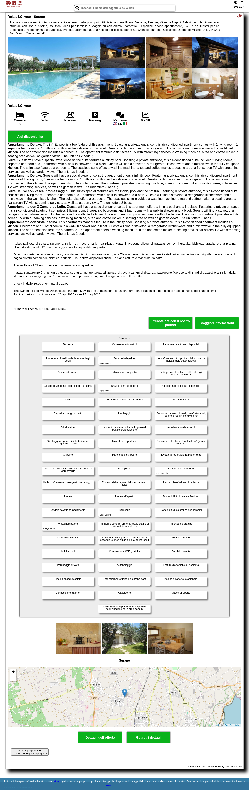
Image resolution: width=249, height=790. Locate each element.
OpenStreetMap (232, 725)
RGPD (108, 785)
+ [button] (13, 672)
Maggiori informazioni (217, 323)
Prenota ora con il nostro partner (171, 323)
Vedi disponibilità (30, 136)
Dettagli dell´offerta (100, 737)
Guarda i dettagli (148, 737)
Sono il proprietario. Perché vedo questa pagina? (30, 752)
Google (58, 781)
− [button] (13, 678)
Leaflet (217, 725)
